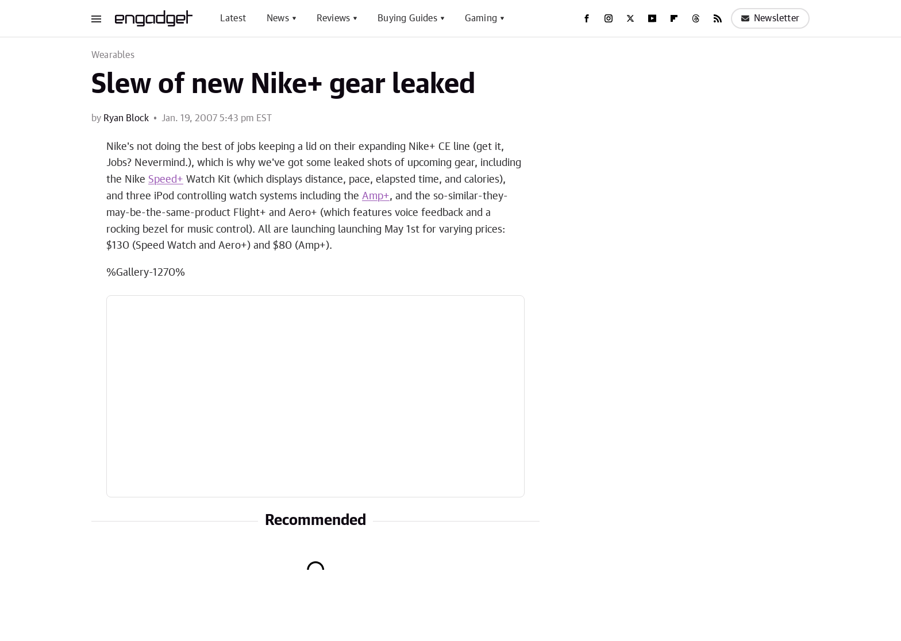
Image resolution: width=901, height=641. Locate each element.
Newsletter (770, 18)
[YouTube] (652, 18)
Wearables (112, 55)
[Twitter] (630, 18)
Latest (233, 18)
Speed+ (165, 180)
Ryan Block (126, 118)
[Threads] (695, 18)
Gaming (481, 18)
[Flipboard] (674, 18)
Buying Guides (407, 18)
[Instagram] (608, 18)
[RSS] (717, 18)
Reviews (333, 18)
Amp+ (376, 196)
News (278, 18)
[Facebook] (586, 18)
